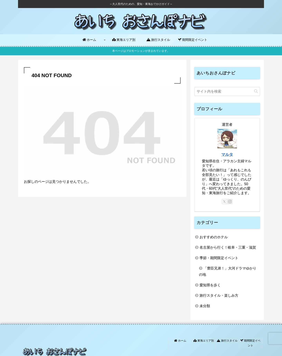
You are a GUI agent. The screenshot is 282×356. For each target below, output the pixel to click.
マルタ (227, 154)
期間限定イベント (250, 343)
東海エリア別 (204, 340)
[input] (227, 91)
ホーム (180, 340)
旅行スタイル (227, 340)
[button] (255, 91)
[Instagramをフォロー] (229, 201)
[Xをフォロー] (224, 201)
